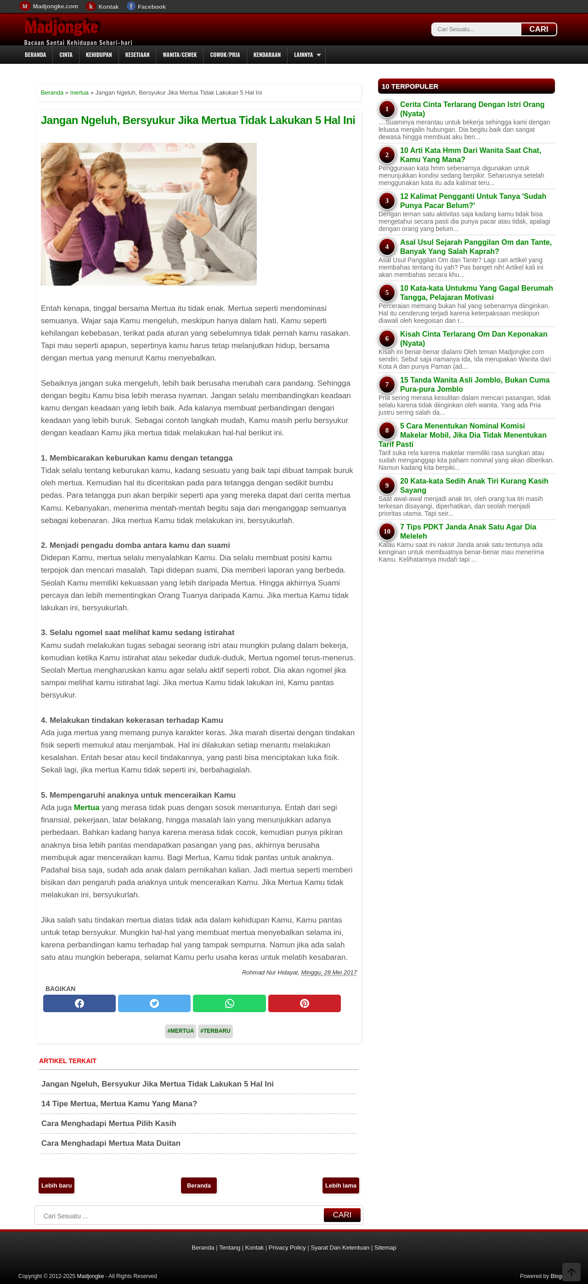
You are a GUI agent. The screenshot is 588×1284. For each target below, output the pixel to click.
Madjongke (61, 27)
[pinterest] (304, 1003)
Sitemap (385, 1247)
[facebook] (79, 1003)
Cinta (66, 54)
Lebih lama (340, 1185)
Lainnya (303, 54)
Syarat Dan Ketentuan (340, 1247)
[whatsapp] (229, 1003)
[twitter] (154, 1003)
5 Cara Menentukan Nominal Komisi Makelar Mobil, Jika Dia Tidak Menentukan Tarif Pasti (463, 435)
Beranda (35, 54)
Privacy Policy (287, 1247)
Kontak (108, 6)
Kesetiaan (137, 54)
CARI (538, 29)
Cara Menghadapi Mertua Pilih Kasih (108, 1123)
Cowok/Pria (225, 54)
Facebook (152, 6)
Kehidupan (99, 54)
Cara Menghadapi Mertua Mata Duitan (111, 1143)
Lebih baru (56, 1185)
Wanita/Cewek (180, 54)
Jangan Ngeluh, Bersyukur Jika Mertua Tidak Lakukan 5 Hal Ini (198, 120)
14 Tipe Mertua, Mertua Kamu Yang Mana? (119, 1103)
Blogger (560, 1276)
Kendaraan (267, 54)
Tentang (229, 1247)
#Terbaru (215, 1031)
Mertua (87, 807)
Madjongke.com (55, 6)
